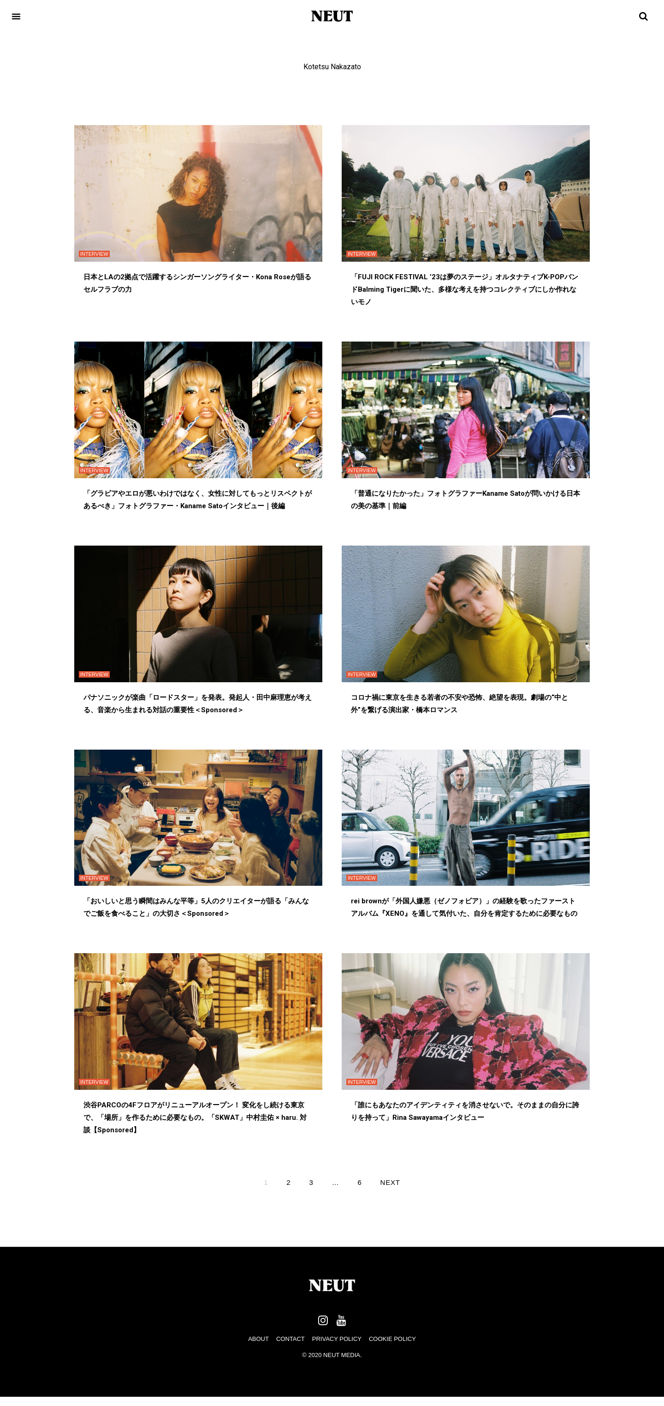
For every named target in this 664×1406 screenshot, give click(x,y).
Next (390, 1182)
